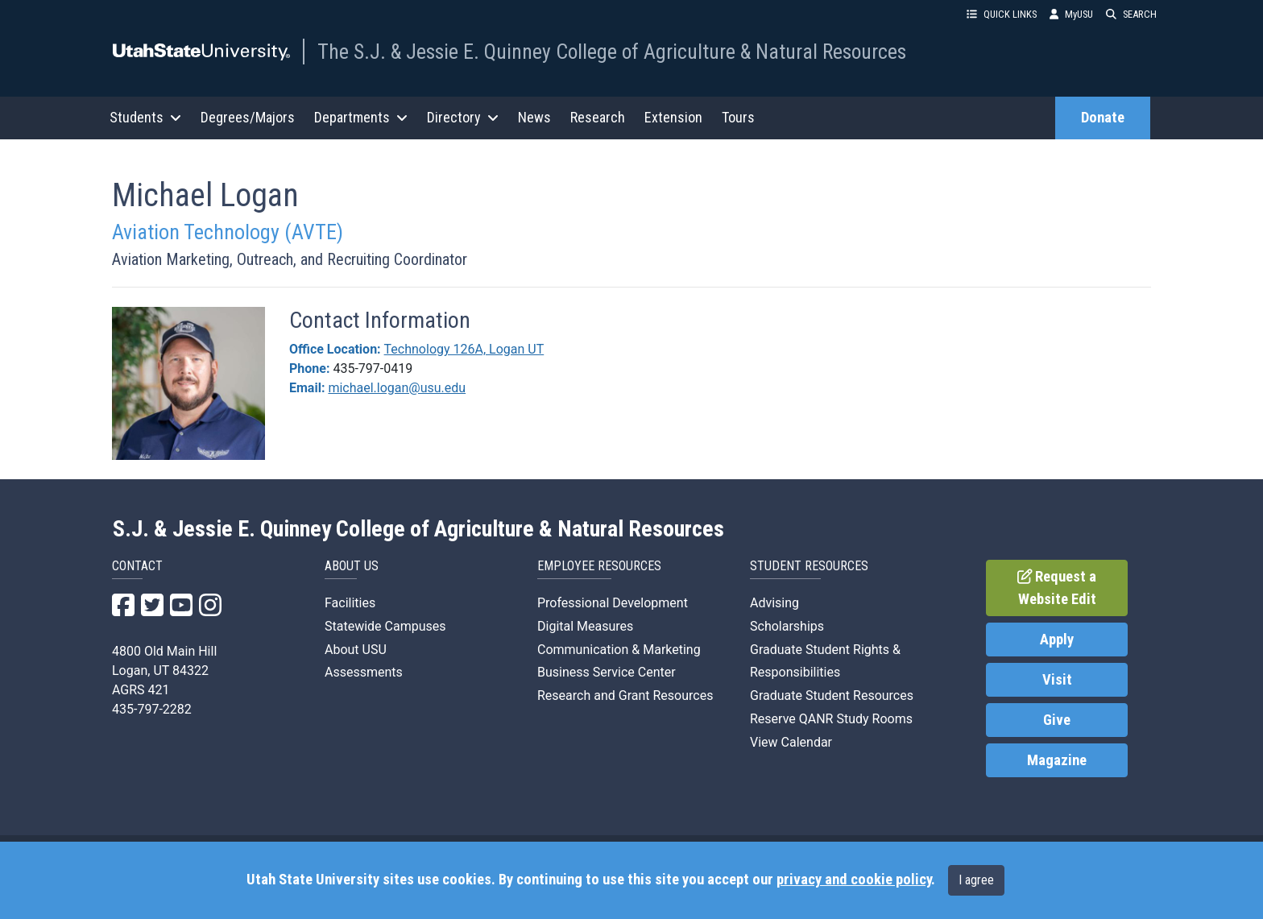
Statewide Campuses (385, 626)
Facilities (350, 603)
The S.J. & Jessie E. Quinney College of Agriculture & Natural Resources (611, 51)
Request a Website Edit (1057, 588)
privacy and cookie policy (853, 879)
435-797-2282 (152, 709)
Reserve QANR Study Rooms (831, 719)
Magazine (1057, 760)
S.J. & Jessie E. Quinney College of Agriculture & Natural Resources (418, 529)
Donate (1102, 117)
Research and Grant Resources (625, 695)
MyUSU (1071, 14)
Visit (1057, 680)
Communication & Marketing (619, 649)
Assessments (364, 672)
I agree (976, 880)
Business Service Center (606, 672)
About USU (356, 649)
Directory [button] (463, 117)
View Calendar (791, 742)
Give (1056, 720)
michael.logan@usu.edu (397, 387)
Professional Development (612, 603)
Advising (774, 603)
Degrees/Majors (248, 117)
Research (597, 117)
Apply (1057, 639)
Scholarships (787, 626)
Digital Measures (585, 626)
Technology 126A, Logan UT (464, 349)
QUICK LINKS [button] (1002, 14)
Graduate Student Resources (831, 695)
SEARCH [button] (1131, 14)
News (534, 117)
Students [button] (145, 117)
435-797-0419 (372, 368)
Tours (738, 117)
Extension (673, 117)
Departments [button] (361, 117)
